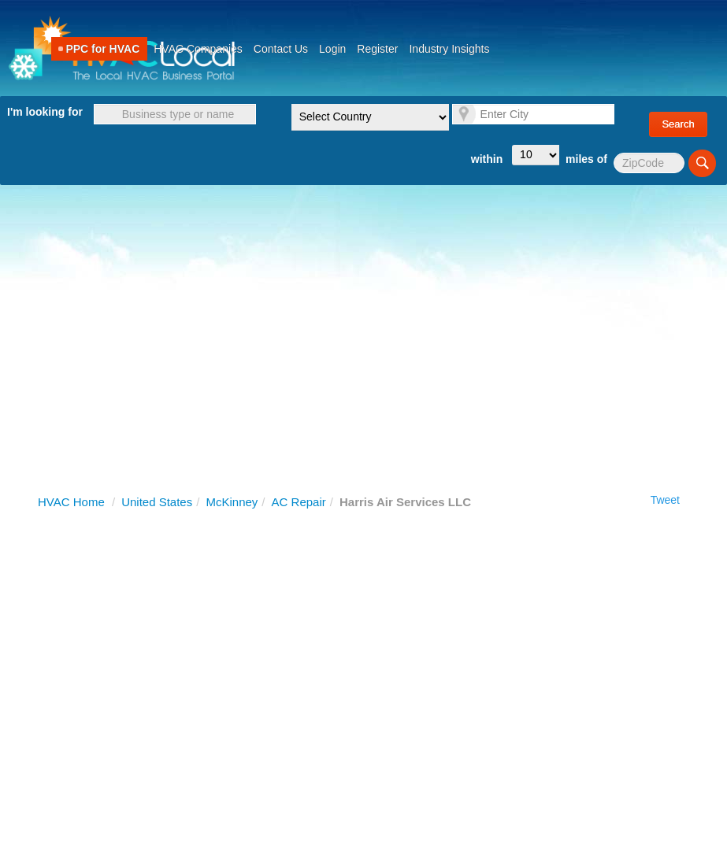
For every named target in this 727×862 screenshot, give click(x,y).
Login (332, 49)
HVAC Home (71, 502)
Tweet (665, 500)
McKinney (232, 502)
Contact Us (281, 49)
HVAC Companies (198, 49)
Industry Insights (449, 49)
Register (377, 49)
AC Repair (299, 502)
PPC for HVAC (102, 49)
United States (156, 502)
